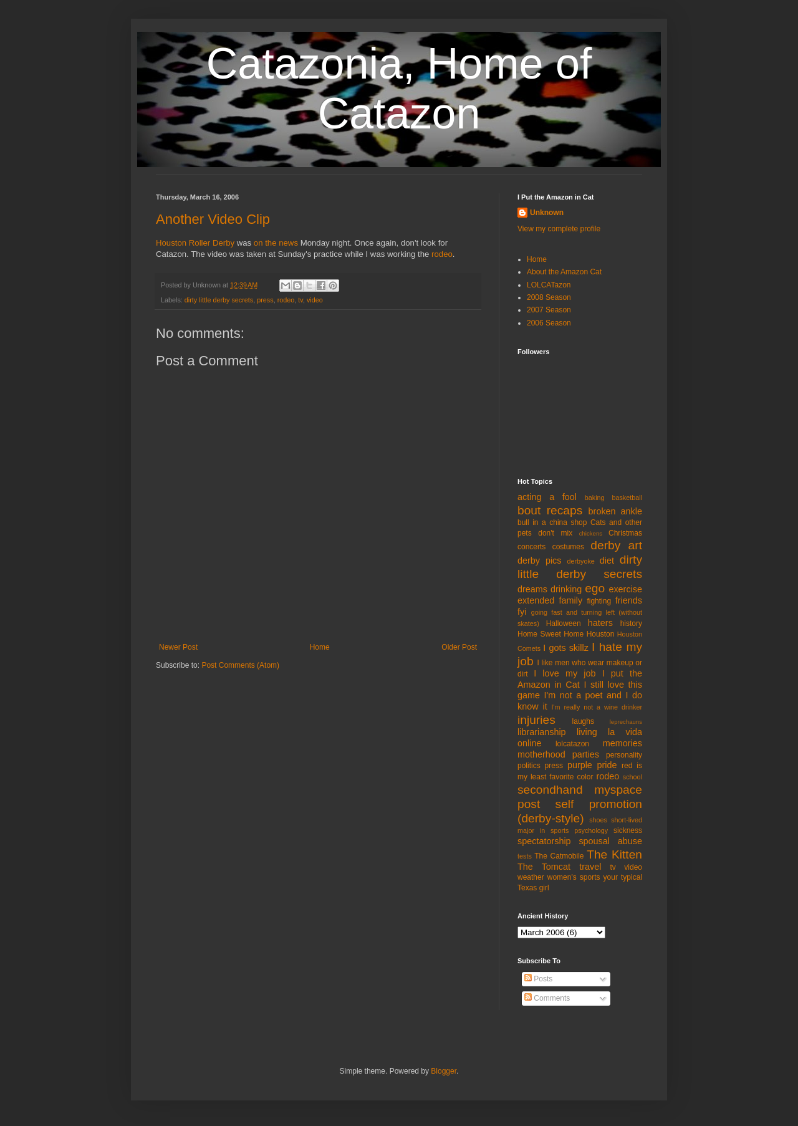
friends (628, 600)
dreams (532, 589)
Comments (547, 998)
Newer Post (178, 647)
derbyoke (580, 561)
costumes (568, 546)
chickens (590, 533)
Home (320, 647)
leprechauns (626, 721)
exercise (625, 589)
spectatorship (544, 841)
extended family (549, 600)
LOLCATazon (548, 285)
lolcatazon (572, 743)
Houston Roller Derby (195, 243)
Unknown (547, 212)
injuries (536, 719)
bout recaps (549, 510)
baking (595, 497)
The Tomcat (543, 867)
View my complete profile (558, 228)
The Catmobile (559, 856)
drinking (566, 589)
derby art (616, 545)
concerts (531, 546)
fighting (599, 601)
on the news (277, 243)
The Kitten (614, 854)
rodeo (442, 254)
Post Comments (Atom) (240, 665)
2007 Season (549, 310)
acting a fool (547, 497)
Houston (601, 634)
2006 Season (549, 323)
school (632, 777)
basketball (627, 497)
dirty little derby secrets (219, 300)
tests (524, 856)
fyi (521, 612)
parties (585, 754)
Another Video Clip (213, 219)
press (265, 300)
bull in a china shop (552, 522)
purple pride (592, 765)
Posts (538, 978)
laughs (583, 721)
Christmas (625, 533)
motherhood (541, 754)
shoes (598, 820)
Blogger (443, 1071)
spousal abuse (610, 841)
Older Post (459, 647)
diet (607, 560)
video (315, 300)
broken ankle (615, 511)
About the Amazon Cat (564, 271)
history (631, 623)
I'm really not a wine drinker (597, 707)
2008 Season (549, 297)
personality (624, 755)
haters (600, 623)
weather (530, 877)
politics (529, 765)
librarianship (541, 732)
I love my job (564, 673)
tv (300, 300)
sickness (627, 830)
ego (595, 588)
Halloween (563, 623)
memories (622, 743)
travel (590, 867)
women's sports (573, 877)
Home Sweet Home (550, 634)
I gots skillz (566, 648)
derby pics (539, 560)
